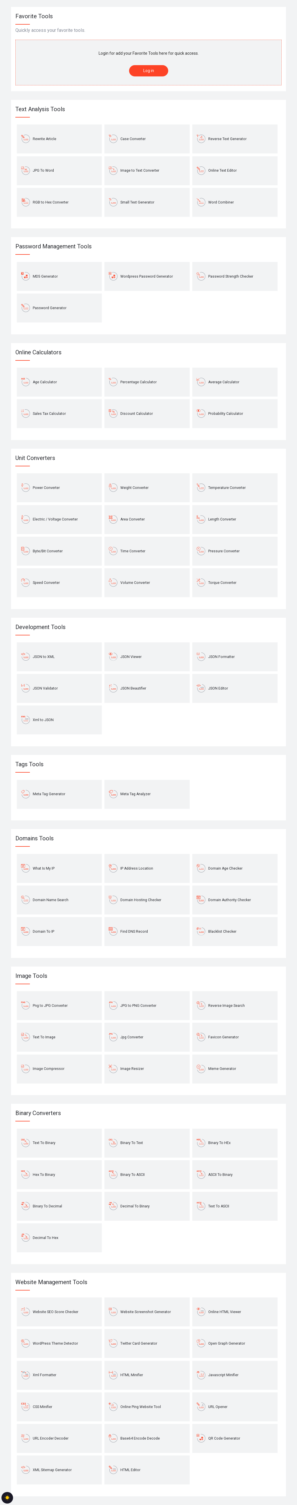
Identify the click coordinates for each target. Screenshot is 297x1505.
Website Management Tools (51, 1282)
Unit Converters (35, 457)
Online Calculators (38, 352)
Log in (148, 70)
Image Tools (31, 975)
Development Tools (40, 627)
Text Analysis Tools (40, 109)
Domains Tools (34, 838)
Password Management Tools (53, 246)
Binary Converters (38, 1113)
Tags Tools (29, 764)
